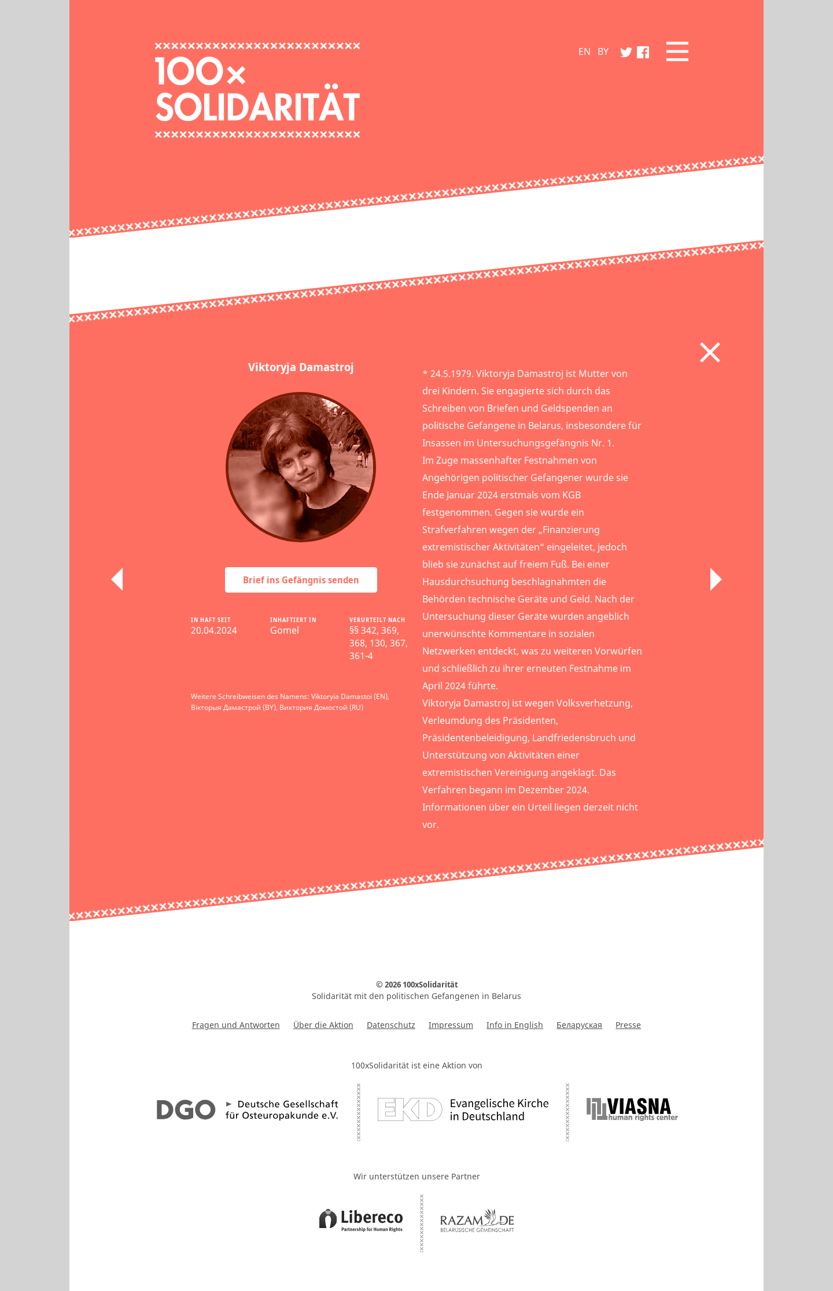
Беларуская (579, 1024)
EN (584, 51)
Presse (628, 1024)
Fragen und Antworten (236, 1024)
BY (603, 51)
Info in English (514, 1024)
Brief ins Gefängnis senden (301, 580)
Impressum (451, 1024)
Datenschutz (391, 1024)
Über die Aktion (323, 1024)
